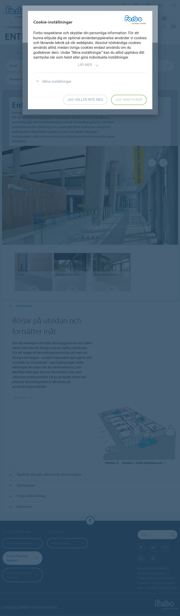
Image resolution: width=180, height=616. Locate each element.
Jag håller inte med (85, 100)
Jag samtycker (128, 100)
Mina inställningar (52, 81)
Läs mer (88, 65)
